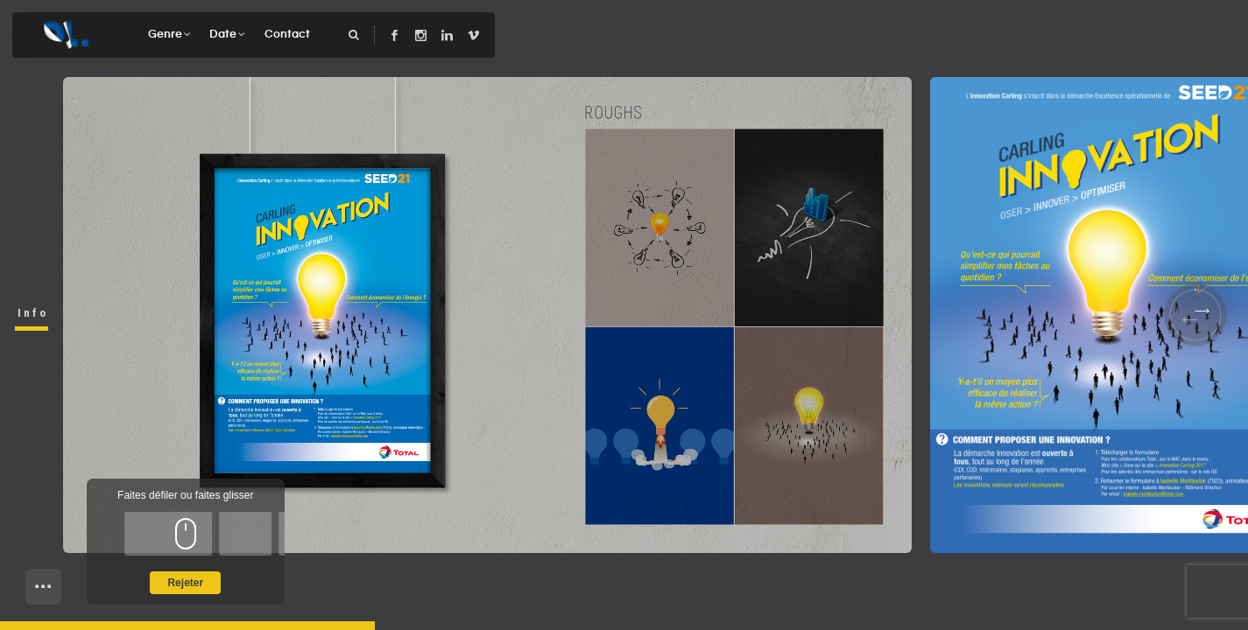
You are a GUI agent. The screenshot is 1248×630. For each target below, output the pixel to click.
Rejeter (185, 583)
